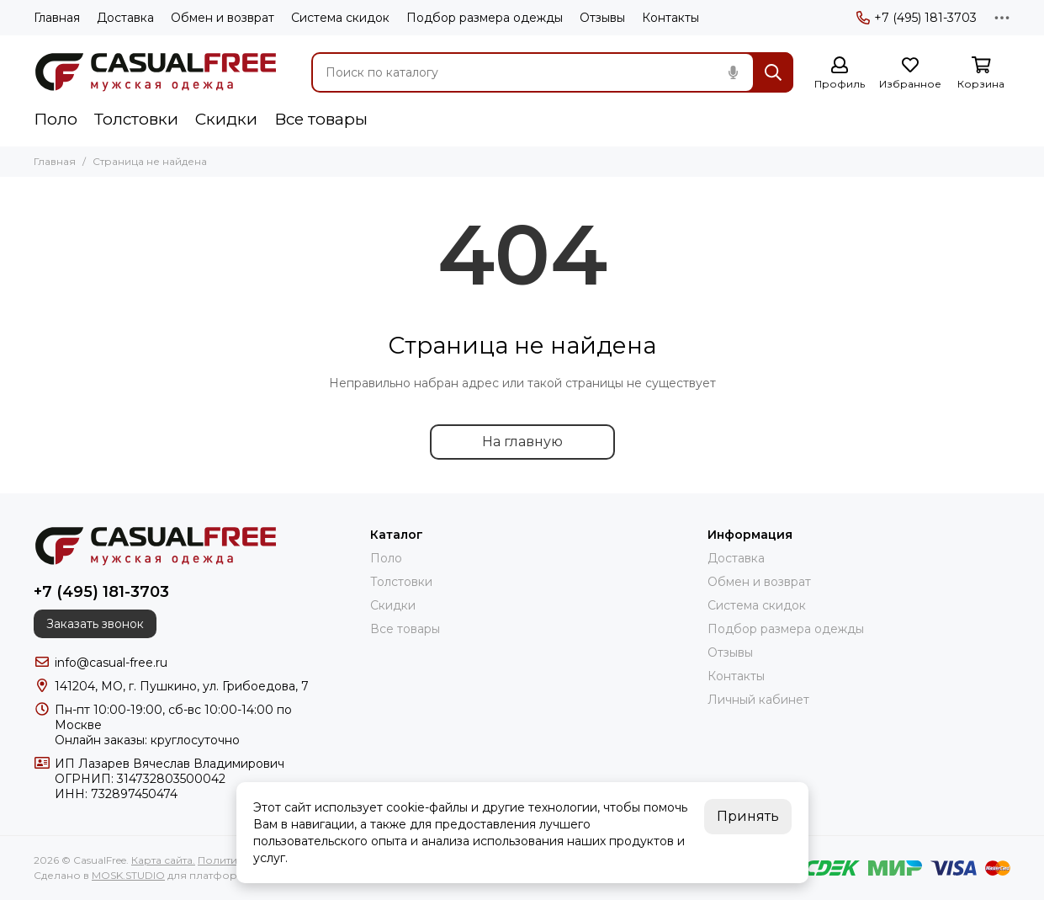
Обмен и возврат (222, 17)
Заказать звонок (95, 623)
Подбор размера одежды (484, 17)
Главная (57, 17)
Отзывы (602, 17)
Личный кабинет (758, 699)
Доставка (125, 17)
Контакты (670, 17)
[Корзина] (980, 73)
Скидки (226, 119)
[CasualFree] (156, 72)
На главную (522, 442)
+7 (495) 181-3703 (916, 17)
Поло (55, 119)
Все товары (321, 119)
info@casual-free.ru (111, 662)
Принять (748, 816)
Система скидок (340, 17)
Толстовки (136, 119)
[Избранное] (910, 73)
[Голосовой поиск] (732, 72)
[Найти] (773, 72)
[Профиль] (839, 73)
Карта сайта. (163, 860)
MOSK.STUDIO (128, 875)
